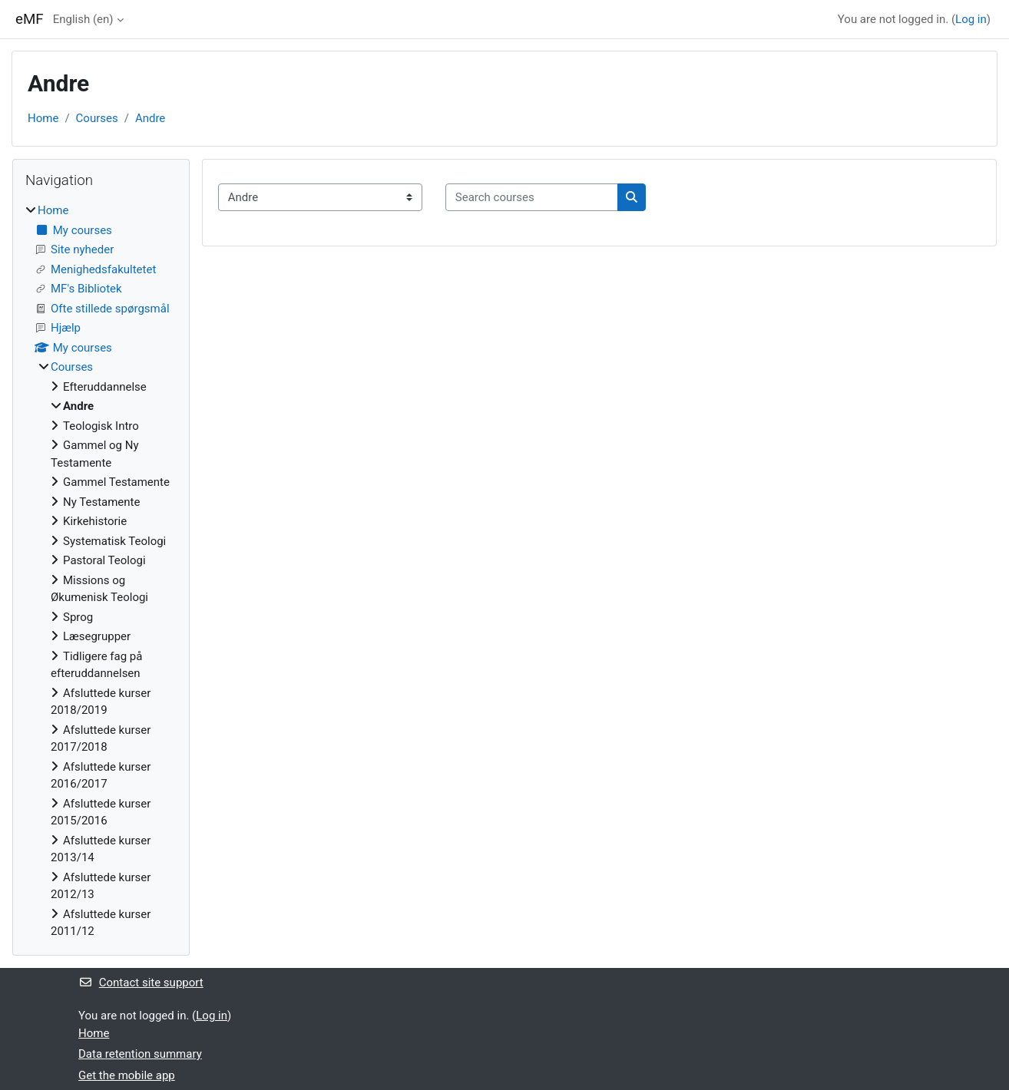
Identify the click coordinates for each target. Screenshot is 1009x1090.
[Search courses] (531, 197)
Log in (971, 19)
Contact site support (140, 982)
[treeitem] (101, 571)
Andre (150, 118)
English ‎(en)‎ (83, 19)
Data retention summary (140, 1054)
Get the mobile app (126, 1075)
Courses (97, 118)
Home (43, 118)
